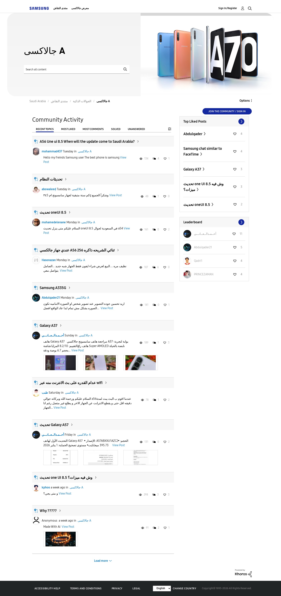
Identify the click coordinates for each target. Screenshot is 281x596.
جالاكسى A (85, 151)
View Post (115, 195)
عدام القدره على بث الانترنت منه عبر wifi (71, 382)
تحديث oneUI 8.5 (53, 212)
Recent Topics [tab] (45, 129)
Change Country (184, 588)
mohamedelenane (54, 222)
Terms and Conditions (86, 588)
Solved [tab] (115, 129)
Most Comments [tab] (93, 129)
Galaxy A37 (48, 325)
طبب (45, 392)
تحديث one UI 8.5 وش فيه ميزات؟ (66, 477)
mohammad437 (52, 151)
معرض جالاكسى (80, 8)
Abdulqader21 (51, 297)
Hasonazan (49, 260)
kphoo (46, 487)
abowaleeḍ (49, 189)
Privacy (117, 588)
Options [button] (245, 100)
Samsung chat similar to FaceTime (202, 151)
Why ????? (48, 510)
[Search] (76, 69)
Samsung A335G (53, 288)
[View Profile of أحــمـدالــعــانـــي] (205, 234)
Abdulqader (193, 134)
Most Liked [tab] (68, 129)
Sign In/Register (227, 8)
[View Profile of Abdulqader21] (203, 247)
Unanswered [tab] (136, 129)
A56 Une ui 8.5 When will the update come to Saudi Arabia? (87, 141)
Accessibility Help (47, 588)
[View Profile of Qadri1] (198, 261)
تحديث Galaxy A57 (54, 425)
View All (214, 121)
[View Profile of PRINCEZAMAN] (203, 274)
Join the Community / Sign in (227, 111)
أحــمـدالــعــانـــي (53, 335)
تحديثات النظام (51, 179)
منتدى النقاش (60, 8)
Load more (101, 560)
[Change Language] (162, 588)
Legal (136, 588)
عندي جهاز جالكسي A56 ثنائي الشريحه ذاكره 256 (77, 250)
